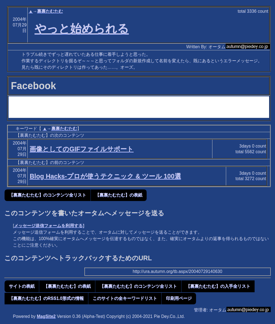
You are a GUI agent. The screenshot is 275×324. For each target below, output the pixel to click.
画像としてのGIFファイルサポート (81, 149)
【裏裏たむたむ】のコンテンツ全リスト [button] (47, 195)
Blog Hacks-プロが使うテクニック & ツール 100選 (105, 176)
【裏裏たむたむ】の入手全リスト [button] (218, 286)
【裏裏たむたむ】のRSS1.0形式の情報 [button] (46, 298)
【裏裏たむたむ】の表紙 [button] (118, 195)
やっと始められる (82, 28)
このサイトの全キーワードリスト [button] (125, 298)
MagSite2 (46, 316)
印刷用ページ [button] (179, 298)
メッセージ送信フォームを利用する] (49, 225)
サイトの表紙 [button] (22, 286)
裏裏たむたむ (50, 11)
